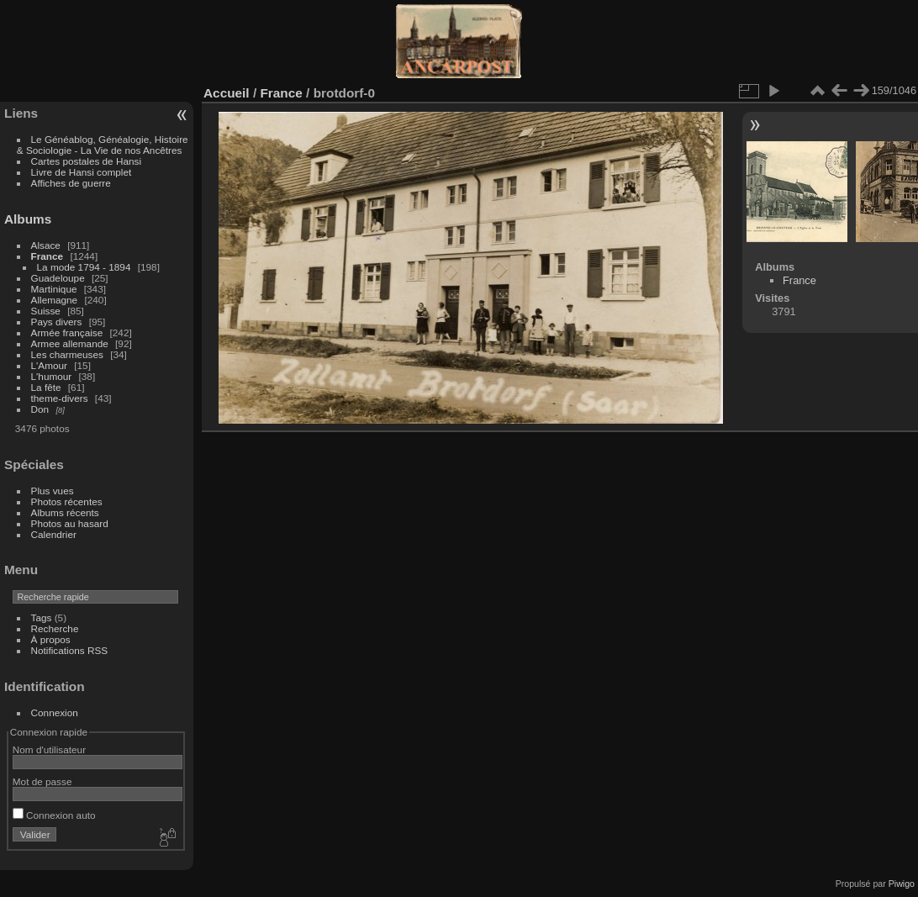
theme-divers (59, 398)
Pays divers (56, 321)
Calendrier (53, 534)
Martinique (54, 288)
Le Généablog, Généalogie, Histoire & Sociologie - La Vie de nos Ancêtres (102, 145)
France (47, 256)
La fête (46, 387)
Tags (41, 617)
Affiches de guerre (71, 182)
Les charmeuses (67, 354)
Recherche (55, 628)
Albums (27, 219)
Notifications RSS (69, 650)
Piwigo (902, 884)
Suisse (46, 310)
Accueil (226, 93)
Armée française (67, 332)
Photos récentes (67, 501)
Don (40, 409)
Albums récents (65, 512)
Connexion (54, 712)
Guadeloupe (58, 277)
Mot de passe (42, 781)
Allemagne (54, 299)
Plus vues (52, 490)
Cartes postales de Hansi (86, 161)
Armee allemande (69, 343)
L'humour (51, 376)
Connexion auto (54, 815)
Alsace (46, 245)
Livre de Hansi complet (81, 171)
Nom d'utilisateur (49, 749)
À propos (51, 639)
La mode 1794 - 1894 (84, 266)
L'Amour (49, 365)
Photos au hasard (69, 523)
